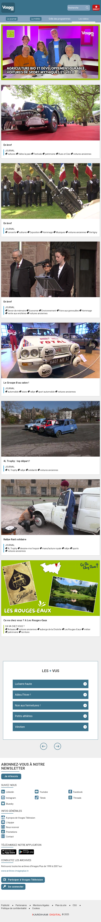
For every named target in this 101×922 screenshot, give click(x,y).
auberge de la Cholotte (50, 629)
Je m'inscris (11, 776)
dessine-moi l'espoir (29, 548)
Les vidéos (84, 19)
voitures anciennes (82, 154)
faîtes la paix (24, 154)
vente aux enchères (17, 313)
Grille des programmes (59, 19)
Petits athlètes (24, 716)
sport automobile (46, 392)
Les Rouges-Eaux (73, 629)
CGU (75, 905)
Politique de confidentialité (13, 908)
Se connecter (13, 886)
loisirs (24, 392)
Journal (10, 150)
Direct (96, 9)
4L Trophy (12, 470)
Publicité (5, 905)
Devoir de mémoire (17, 310)
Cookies (36, 908)
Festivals (38, 154)
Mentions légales (41, 905)
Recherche (87, 8)
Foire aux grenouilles (69, 310)
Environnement (48, 310)
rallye (32, 392)
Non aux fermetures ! (28, 705)
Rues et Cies (64, 154)
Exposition (35, 232)
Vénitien (20, 726)
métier (87, 629)
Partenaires (21, 905)
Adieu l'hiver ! (23, 694)
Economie (33, 310)
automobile (13, 392)
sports (76, 548)
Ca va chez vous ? (15, 626)
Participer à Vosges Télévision (23, 879)
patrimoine (50, 154)
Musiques (60, 232)
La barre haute (23, 683)
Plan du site (60, 905)
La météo (35, 19)
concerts (12, 232)
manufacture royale (51, 548)
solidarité (32, 470)
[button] (43, 746)
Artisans (12, 629)
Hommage (48, 232)
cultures (11, 154)
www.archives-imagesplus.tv (15, 871)
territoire (25, 632)
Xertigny (93, 232)
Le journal (11, 19)
